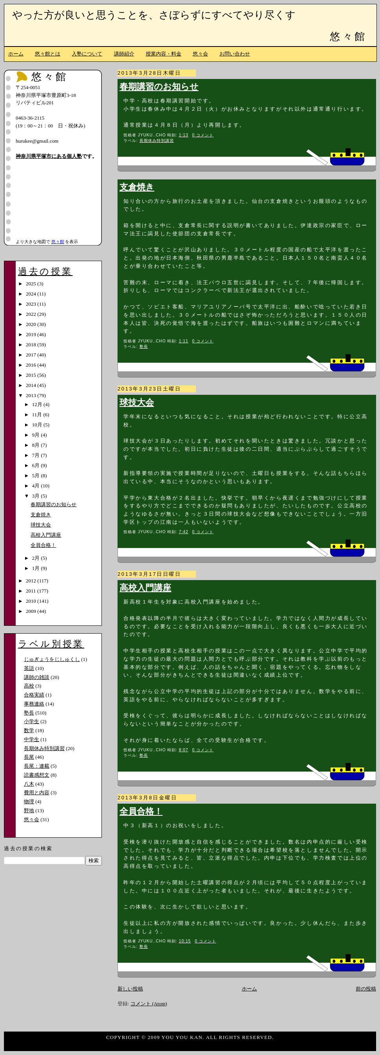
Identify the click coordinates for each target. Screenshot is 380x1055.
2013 (31, 395)
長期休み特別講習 (156, 140)
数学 (29, 730)
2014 (31, 385)
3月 (36, 496)
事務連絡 (34, 704)
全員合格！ (141, 811)
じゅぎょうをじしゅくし (52, 659)
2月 (36, 558)
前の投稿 (366, 989)
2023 (31, 304)
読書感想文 (36, 775)
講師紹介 (124, 54)
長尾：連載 (36, 766)
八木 (29, 784)
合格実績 (34, 695)
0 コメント (203, 135)
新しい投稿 (130, 989)
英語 (29, 668)
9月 (36, 435)
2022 (31, 314)
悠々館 (348, 36)
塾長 (143, 346)
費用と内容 (36, 792)
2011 (31, 591)
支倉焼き (136, 187)
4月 (36, 486)
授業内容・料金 (163, 54)
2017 (31, 355)
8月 (36, 445)
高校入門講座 (145, 588)
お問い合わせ (234, 54)
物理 (29, 801)
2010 (31, 601)
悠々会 (200, 54)
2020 (31, 324)
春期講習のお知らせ (159, 86)
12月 (37, 404)
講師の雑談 (36, 677)
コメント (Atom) (148, 1004)
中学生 (31, 739)
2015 (31, 375)
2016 (31, 365)
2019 (31, 334)
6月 (36, 465)
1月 (36, 568)
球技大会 (136, 402)
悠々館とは (47, 54)
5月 (36, 475)
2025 (31, 284)
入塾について (87, 54)
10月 (37, 425)
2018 (31, 344)
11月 (37, 414)
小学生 (31, 721)
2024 (31, 294)
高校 (29, 686)
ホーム (16, 54)
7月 (36, 455)
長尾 (29, 757)
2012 (31, 581)
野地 (29, 810)
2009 (31, 611)
